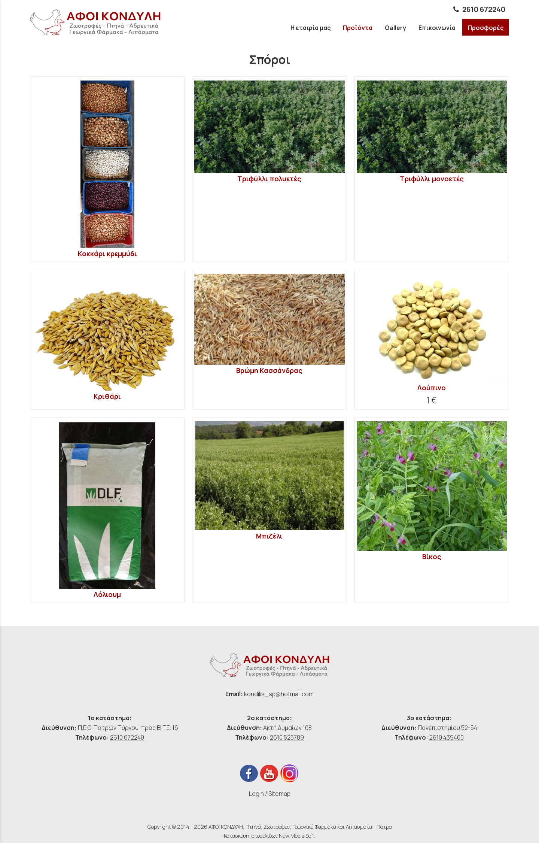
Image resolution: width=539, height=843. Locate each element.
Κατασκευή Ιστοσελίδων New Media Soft (269, 835)
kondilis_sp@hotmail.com (279, 694)
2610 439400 (446, 737)
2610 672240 (127, 737)
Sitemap (279, 793)
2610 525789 (287, 737)
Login (256, 793)
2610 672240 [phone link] (483, 9)
